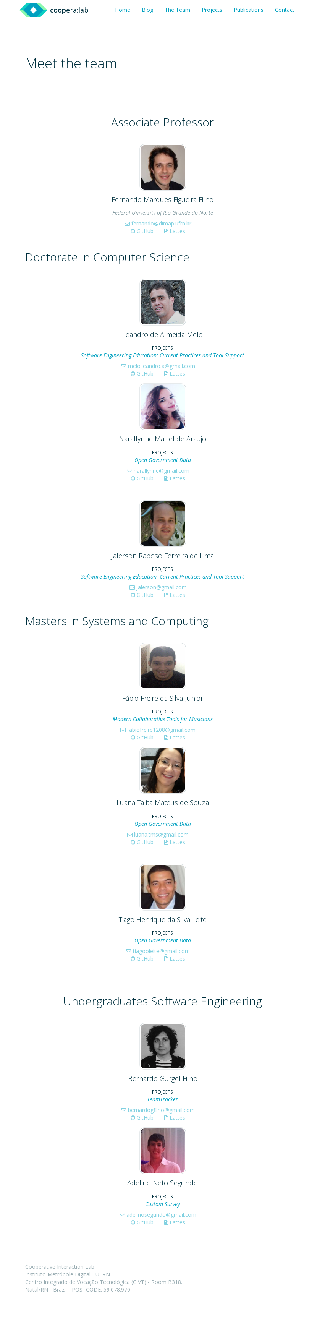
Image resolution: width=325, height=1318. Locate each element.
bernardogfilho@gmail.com (158, 1110)
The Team (177, 9)
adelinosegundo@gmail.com (158, 1214)
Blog (147, 9)
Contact (284, 9)
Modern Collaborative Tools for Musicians (163, 719)
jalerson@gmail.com (158, 587)
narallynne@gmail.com (158, 470)
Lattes (174, 231)
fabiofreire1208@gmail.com (158, 729)
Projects (212, 9)
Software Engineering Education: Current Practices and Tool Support (162, 355)
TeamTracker (162, 1099)
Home (122, 9)
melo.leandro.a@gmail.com (158, 366)
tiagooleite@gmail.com (158, 951)
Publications (249, 9)
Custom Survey (162, 1204)
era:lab (69, 10)
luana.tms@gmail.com (158, 834)
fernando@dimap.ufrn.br (158, 223)
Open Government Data (162, 460)
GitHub (142, 231)
